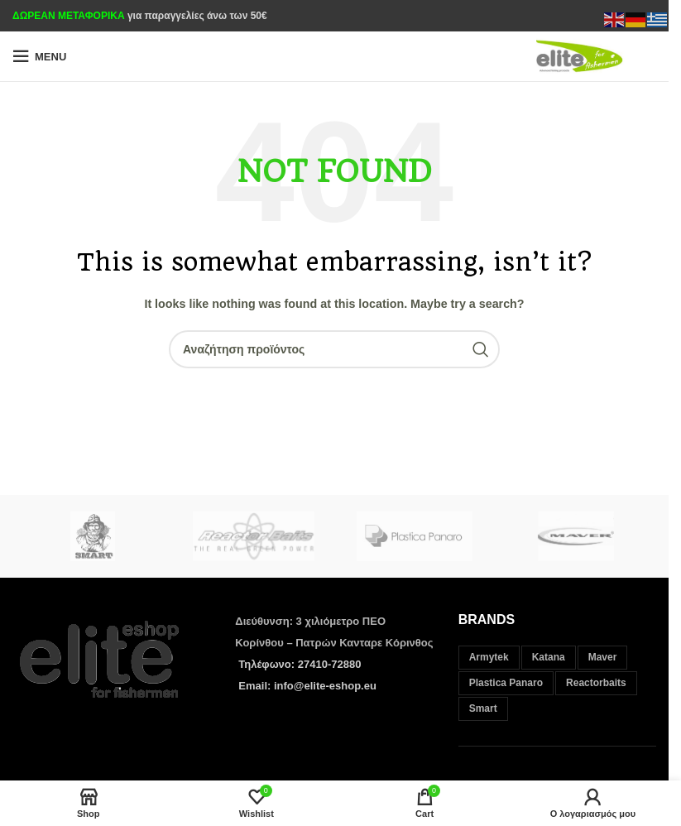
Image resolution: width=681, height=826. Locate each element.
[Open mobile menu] (39, 56)
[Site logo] (592, 55)
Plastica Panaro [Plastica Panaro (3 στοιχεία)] (506, 683)
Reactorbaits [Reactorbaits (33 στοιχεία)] (596, 683)
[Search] (334, 349)
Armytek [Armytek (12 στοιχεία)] (489, 657)
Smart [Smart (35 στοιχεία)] (483, 708)
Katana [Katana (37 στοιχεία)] (548, 657)
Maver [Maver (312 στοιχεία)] (602, 657)
